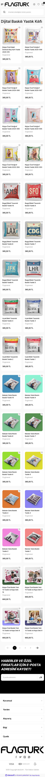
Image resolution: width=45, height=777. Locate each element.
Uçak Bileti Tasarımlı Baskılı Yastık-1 (32, 358)
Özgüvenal (6, 55)
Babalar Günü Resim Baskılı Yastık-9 (32, 396)
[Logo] (17, 4)
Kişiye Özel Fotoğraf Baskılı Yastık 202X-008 (11, 89)
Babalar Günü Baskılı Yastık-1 (32, 550)
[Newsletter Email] (22, 677)
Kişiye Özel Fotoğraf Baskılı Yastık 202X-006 (11, 128)
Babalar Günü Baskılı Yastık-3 (32, 512)
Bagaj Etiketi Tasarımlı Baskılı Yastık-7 (32, 243)
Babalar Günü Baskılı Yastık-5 (32, 473)
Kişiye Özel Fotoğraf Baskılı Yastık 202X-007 (33, 89)
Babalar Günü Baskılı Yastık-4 (9, 512)
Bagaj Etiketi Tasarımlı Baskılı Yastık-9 (32, 204)
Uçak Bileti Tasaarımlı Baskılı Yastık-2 (10, 358)
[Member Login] (34, 4)
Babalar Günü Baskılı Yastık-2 (9, 550)
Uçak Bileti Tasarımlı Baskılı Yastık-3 (32, 320)
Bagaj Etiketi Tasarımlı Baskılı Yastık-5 (32, 281)
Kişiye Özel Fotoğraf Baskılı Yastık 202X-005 (33, 128)
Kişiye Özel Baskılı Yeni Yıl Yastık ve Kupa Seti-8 (11, 629)
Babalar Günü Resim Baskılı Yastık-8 (9, 435)
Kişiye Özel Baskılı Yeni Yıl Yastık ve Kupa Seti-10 (10, 589)
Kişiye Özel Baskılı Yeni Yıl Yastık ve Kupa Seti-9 (33, 588)
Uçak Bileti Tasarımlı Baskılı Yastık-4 (9, 320)
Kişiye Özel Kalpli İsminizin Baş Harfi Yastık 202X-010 (11, 49)
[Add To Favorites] (19, 27)
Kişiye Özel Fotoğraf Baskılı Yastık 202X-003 (33, 166)
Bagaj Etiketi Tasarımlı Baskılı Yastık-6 (10, 281)
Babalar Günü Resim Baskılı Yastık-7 (32, 435)
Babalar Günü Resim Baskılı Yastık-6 (9, 473)
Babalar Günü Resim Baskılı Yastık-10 (9, 396)
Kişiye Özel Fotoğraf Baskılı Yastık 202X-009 (33, 48)
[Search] (22, 12)
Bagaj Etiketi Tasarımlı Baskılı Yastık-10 (10, 204)
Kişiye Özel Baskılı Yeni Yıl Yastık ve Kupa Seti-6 (33, 629)
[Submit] (40, 677)
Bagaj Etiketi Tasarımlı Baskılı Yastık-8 (10, 243)
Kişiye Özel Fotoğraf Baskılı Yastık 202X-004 (11, 166)
